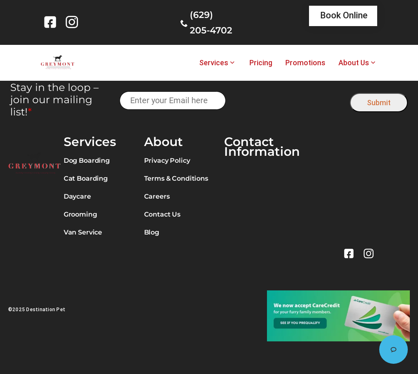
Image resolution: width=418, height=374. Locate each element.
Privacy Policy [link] (167, 160)
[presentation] (288, 100)
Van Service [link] (83, 232)
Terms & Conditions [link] (176, 178)
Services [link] (213, 62)
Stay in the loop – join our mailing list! (54, 99)
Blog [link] (151, 232)
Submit (379, 102)
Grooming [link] (80, 214)
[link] (51, 22)
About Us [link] (353, 62)
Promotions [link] (305, 62)
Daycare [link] (77, 196)
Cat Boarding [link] (86, 178)
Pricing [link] (260, 62)
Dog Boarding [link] (87, 160)
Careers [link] (157, 196)
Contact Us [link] (162, 214)
